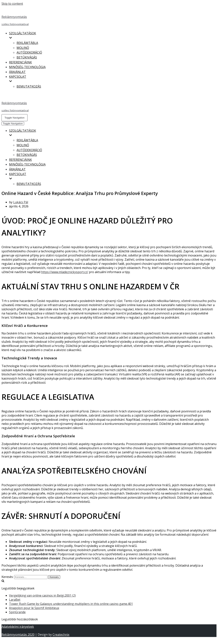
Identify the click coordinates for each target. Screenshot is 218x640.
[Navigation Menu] (15, 117)
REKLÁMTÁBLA (27, 43)
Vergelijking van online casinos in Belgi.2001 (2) (42, 595)
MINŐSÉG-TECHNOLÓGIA (27, 67)
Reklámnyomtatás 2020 (18, 634)
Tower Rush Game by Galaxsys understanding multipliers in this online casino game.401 (71, 604)
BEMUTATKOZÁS (29, 86)
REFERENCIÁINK (20, 62)
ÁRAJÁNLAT (17, 72)
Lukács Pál (20, 202)
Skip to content (12, 4)
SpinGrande (17, 612)
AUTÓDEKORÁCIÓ (29, 52)
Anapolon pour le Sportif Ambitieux (34, 608)
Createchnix (61, 634)
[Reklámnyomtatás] (109, 17)
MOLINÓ (23, 48)
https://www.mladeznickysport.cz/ (64, 272)
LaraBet (14, 600)
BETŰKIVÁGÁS (27, 57)
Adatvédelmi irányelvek (18, 627)
